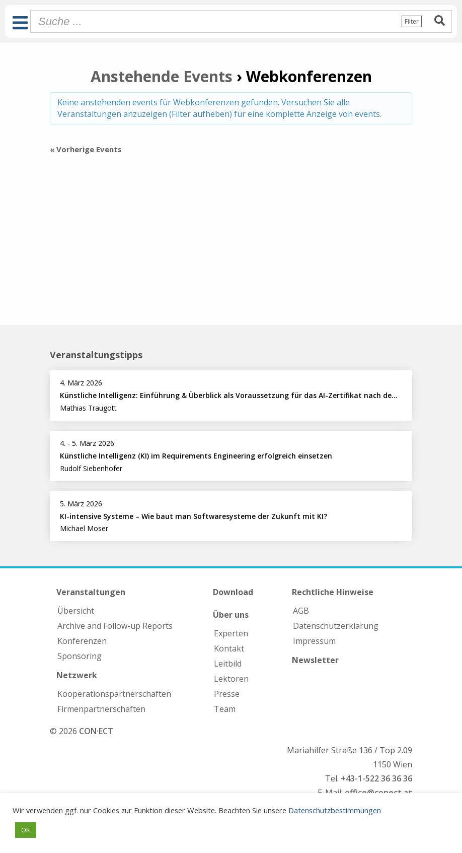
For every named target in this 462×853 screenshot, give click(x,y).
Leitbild (228, 663)
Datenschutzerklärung (335, 625)
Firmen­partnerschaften (101, 708)
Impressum (314, 640)
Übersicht (75, 610)
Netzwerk (76, 675)
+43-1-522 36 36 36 (376, 778)
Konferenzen (82, 640)
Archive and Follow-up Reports (115, 625)
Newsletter (315, 660)
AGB (301, 610)
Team (225, 708)
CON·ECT (96, 731)
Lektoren (231, 678)
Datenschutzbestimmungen (334, 810)
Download (233, 592)
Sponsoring (79, 656)
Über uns (231, 614)
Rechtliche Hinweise (332, 592)
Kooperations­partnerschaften (114, 693)
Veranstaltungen (90, 592)
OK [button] (25, 829)
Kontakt (229, 648)
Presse (227, 693)
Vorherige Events (86, 149)
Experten (231, 633)
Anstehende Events (162, 76)
